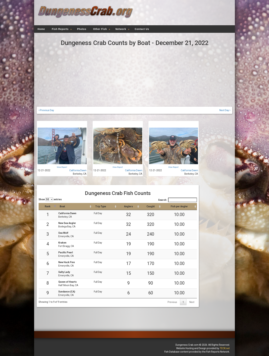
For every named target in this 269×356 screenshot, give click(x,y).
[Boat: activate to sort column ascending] (74, 206)
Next (191, 302)
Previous (172, 302)
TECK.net (225, 348)
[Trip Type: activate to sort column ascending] (104, 206)
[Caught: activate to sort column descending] (150, 206)
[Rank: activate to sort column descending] (48, 206)
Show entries (50, 199)
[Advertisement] (183, 14)
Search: (177, 200)
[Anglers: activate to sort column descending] (128, 206)
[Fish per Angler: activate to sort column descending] (179, 206)
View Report (62, 167)
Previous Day (46, 110)
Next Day (224, 110)
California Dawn (77, 170)
